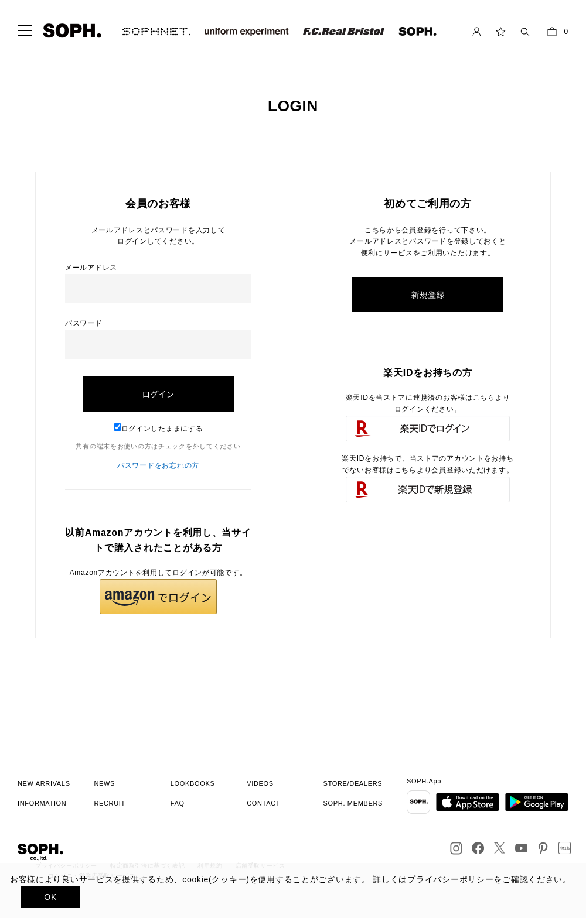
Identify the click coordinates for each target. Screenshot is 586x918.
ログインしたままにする (158, 428)
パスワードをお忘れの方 (158, 465)
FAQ (178, 803)
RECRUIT (109, 803)
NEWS (104, 783)
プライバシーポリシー (450, 879)
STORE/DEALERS (353, 783)
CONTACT (263, 803)
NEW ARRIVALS (44, 783)
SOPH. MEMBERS (353, 803)
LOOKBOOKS (193, 783)
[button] (158, 596)
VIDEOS (260, 783)
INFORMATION (42, 803)
